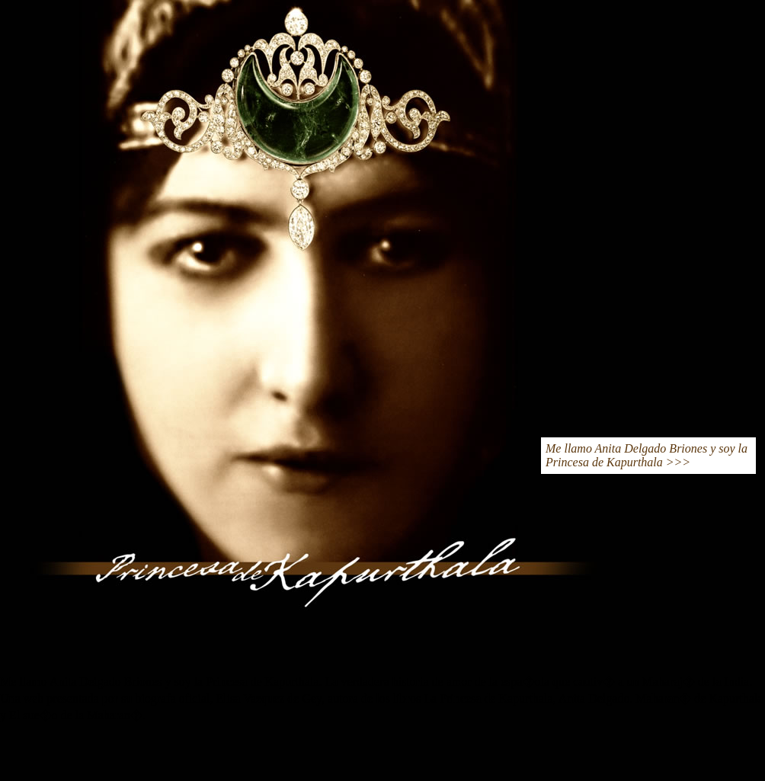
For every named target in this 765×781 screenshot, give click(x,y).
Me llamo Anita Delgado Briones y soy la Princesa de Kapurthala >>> (646, 455)
